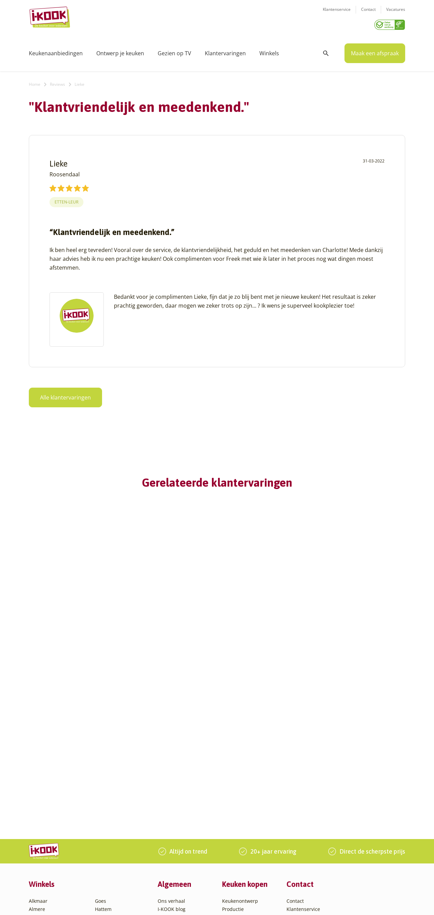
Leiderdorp (107, 789)
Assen (35, 805)
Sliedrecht (106, 821)
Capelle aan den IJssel (54, 829)
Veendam (105, 838)
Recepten (168, 773)
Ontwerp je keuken (120, 51)
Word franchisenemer (183, 813)
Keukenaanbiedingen (56, 51)
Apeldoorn (41, 797)
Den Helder (42, 854)
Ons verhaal (171, 756)
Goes (100, 756)
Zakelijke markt (175, 781)
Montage (232, 773)
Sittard (102, 813)
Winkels (269, 51)
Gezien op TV (174, 51)
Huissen (104, 781)
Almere (37, 764)
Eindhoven (41, 862)
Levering (231, 789)
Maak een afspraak (375, 51)
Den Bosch (41, 838)
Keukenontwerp (240, 756)
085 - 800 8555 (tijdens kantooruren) (337, 797)
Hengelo (104, 773)
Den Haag (40, 846)
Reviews (57, 82)
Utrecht (103, 829)
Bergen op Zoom (47, 821)
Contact (368, 14)
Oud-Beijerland (112, 797)
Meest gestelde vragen (183, 797)
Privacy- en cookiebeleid (234, 903)
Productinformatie (242, 805)
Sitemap (273, 903)
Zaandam (105, 854)
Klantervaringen (225, 51)
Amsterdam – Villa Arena (57, 789)
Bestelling (233, 781)
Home (34, 82)
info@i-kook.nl (340, 788)
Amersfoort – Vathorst (53, 781)
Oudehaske (108, 805)
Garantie (232, 797)
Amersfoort (41, 773)
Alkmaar (38, 756)
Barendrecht (43, 813)
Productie (233, 764)
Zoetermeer (108, 862)
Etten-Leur (66, 199)
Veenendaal (108, 846)
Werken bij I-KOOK (179, 789)
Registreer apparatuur (183, 805)
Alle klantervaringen (65, 395)
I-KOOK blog (171, 764)
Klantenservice (337, 14)
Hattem (103, 764)
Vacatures (395, 14)
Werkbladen (236, 813)
